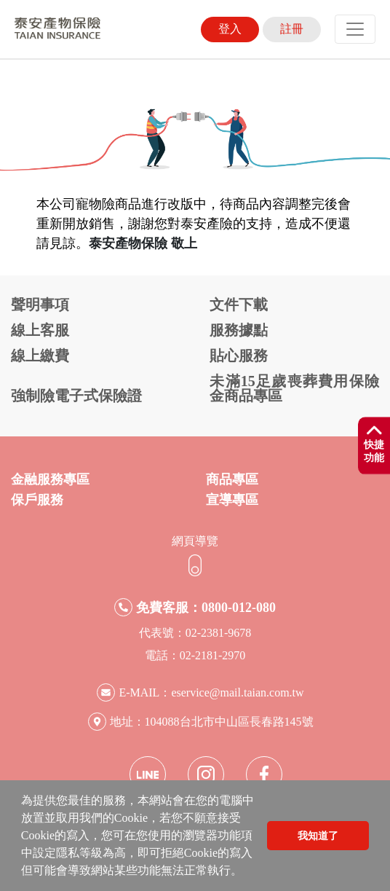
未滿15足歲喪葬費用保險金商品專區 (294, 388)
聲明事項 (40, 305)
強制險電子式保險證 (76, 396)
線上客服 (40, 330)
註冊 (291, 29)
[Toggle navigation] (355, 29)
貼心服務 (239, 356)
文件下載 (239, 305)
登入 (230, 29)
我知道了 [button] (318, 835)
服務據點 (239, 330)
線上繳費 (40, 356)
